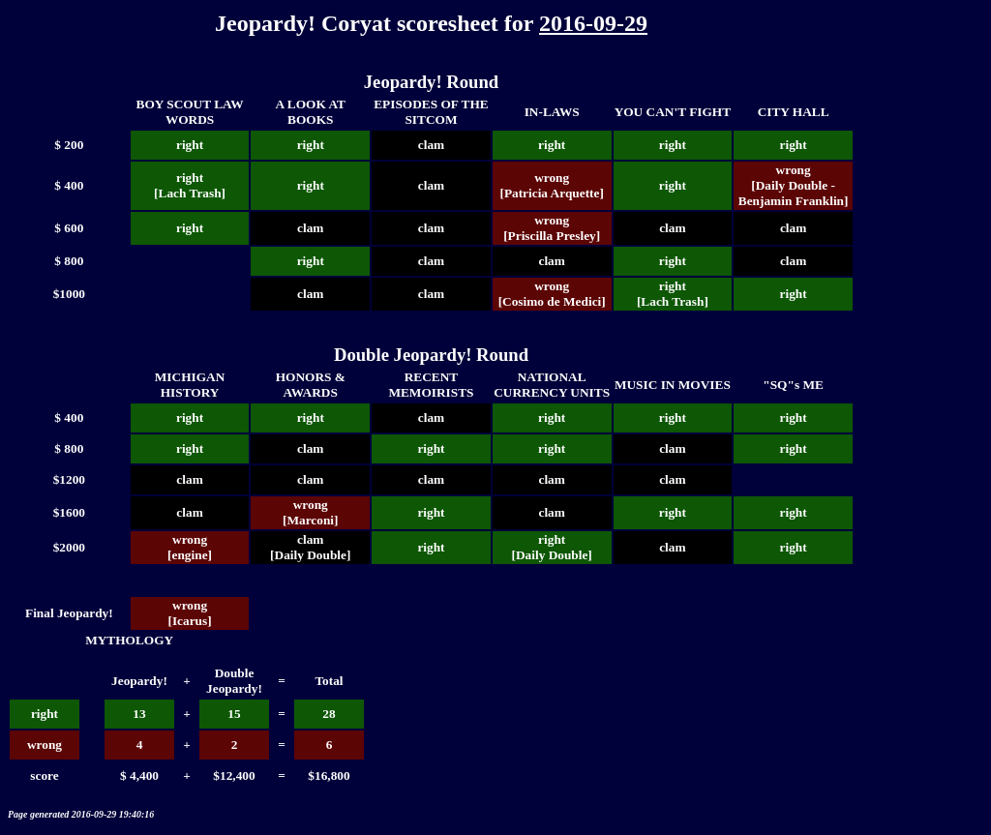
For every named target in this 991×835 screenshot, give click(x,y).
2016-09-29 (593, 23)
